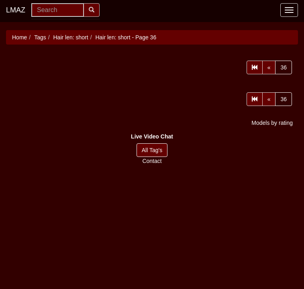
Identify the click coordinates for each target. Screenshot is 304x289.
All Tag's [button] (152, 150)
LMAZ (15, 10)
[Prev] (269, 67)
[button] (152, 136)
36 (283, 67)
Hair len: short (70, 37)
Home (19, 37)
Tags (40, 37)
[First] (255, 67)
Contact (151, 161)
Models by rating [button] (272, 123)
